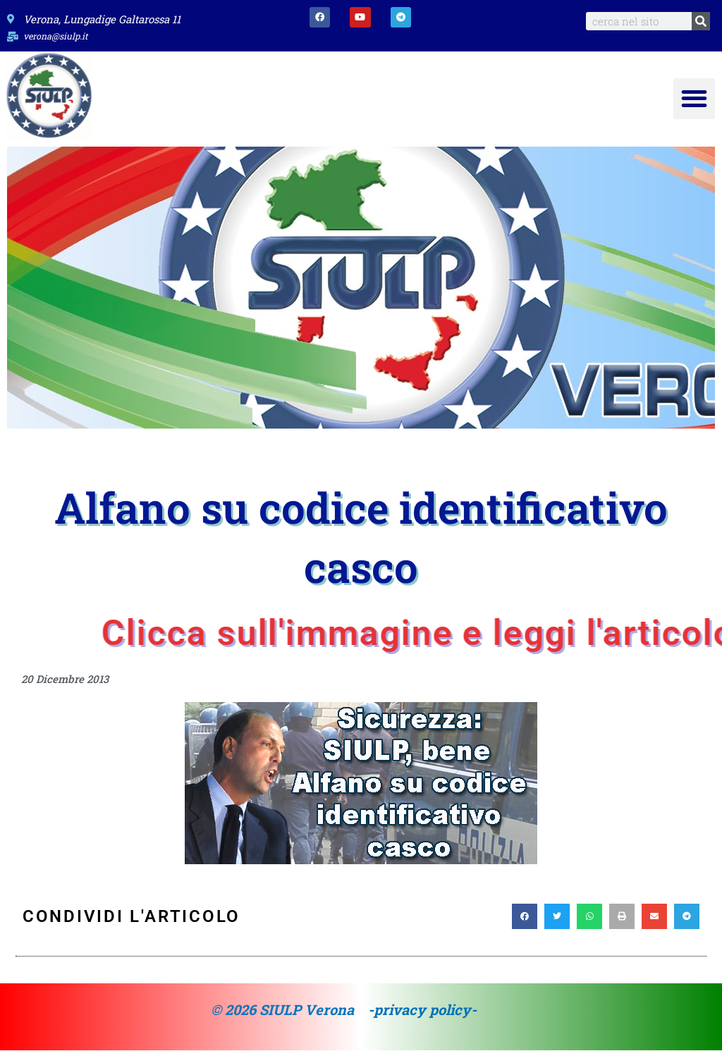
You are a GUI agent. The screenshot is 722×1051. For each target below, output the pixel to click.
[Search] (701, 21)
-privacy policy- (422, 1010)
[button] (694, 100)
